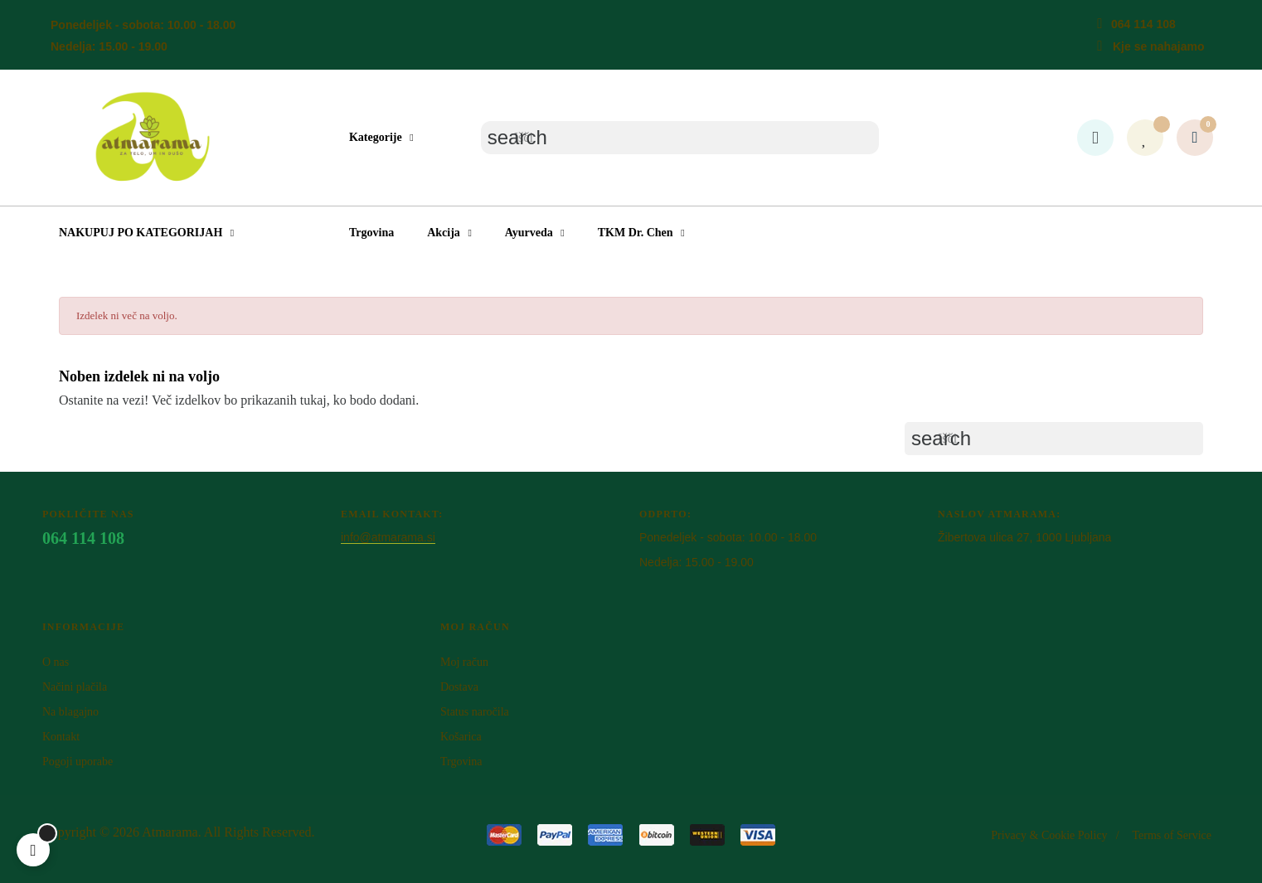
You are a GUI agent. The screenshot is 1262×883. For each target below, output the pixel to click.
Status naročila (474, 712)
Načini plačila (74, 687)
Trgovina (461, 761)
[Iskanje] (680, 137)
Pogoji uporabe (77, 761)
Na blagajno (70, 712)
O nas (55, 662)
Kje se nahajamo (1159, 46)
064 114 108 (1143, 24)
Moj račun (464, 662)
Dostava (459, 687)
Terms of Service (1172, 835)
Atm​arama (170, 832)
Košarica (461, 736)
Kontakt (61, 736)
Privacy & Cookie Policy (1049, 835)
